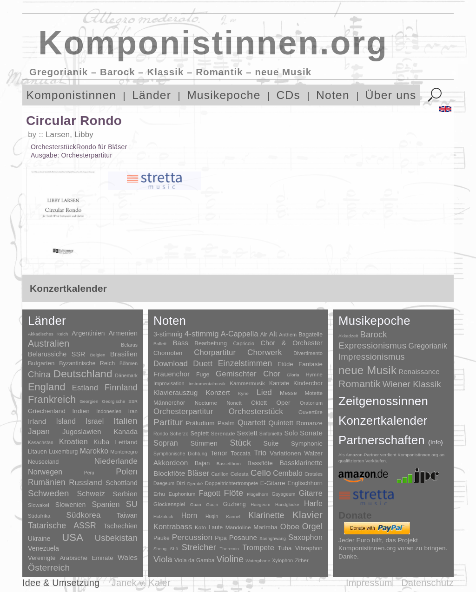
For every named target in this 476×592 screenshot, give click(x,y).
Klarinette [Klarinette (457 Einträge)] (266, 515)
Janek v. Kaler (141, 583)
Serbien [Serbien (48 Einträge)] (125, 494)
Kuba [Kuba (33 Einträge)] (101, 442)
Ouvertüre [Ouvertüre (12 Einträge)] (310, 412)
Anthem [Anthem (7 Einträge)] (288, 334)
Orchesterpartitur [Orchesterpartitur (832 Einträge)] (183, 411)
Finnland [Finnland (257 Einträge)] (121, 387)
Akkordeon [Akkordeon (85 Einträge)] (170, 463)
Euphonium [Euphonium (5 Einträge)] (181, 494)
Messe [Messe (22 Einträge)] (288, 393)
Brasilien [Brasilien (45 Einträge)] (124, 354)
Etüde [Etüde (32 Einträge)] (285, 364)
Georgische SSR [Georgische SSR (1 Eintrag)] (120, 401)
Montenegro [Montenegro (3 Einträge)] (124, 451)
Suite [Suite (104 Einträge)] (271, 443)
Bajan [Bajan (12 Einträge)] (202, 463)
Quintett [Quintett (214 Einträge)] (280, 423)
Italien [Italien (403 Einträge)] (125, 421)
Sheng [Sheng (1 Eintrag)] (159, 548)
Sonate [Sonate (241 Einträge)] (311, 433)
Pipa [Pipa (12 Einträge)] (220, 538)
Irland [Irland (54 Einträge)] (37, 421)
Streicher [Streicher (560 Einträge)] (199, 547)
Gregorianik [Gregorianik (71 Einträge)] (427, 346)
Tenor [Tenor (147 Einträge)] (218, 453)
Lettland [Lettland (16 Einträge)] (126, 442)
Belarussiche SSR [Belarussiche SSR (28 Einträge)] (57, 354)
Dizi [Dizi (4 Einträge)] (181, 483)
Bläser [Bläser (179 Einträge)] (198, 473)
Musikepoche (223, 95)
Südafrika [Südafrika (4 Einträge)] (39, 516)
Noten (333, 95)
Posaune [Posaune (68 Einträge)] (243, 537)
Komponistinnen (71, 95)
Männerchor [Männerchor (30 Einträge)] (169, 403)
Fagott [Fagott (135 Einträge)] (209, 493)
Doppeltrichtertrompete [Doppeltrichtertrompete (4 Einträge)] (231, 483)
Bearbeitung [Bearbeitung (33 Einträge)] (210, 343)
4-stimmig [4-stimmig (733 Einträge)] (202, 333)
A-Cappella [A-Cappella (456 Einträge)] (239, 333)
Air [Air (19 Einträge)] (263, 334)
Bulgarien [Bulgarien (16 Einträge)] (41, 363)
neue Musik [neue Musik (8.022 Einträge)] (367, 370)
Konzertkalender (383, 420)
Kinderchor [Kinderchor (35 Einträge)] (308, 383)
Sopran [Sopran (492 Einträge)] (165, 443)
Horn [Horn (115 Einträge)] (189, 516)
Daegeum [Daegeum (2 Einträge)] (163, 483)
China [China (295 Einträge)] (39, 374)
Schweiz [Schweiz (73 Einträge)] (91, 494)
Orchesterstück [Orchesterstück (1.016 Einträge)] (256, 411)
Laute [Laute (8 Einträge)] (216, 527)
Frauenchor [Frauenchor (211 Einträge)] (171, 374)
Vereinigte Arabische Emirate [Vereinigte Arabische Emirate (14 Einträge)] (70, 557)
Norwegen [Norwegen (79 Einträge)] (45, 471)
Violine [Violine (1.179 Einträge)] (230, 559)
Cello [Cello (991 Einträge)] (261, 473)
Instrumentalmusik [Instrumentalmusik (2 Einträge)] (207, 383)
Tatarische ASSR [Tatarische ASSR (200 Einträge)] (62, 525)
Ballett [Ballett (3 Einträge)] (159, 343)
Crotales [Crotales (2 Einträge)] (313, 474)
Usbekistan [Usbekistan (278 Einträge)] (116, 538)
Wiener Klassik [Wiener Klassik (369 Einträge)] (412, 384)
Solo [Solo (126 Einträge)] (291, 433)
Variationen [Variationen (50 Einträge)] (285, 453)
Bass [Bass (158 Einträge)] (180, 343)
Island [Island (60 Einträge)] (66, 421)
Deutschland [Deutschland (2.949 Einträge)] (82, 374)
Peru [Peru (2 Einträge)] (89, 472)
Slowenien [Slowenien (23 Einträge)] (70, 504)
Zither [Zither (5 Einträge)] (301, 560)
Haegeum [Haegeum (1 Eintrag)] (260, 504)
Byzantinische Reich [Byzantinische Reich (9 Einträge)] (87, 363)
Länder (151, 95)
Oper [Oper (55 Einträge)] (283, 402)
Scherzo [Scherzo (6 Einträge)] (179, 433)
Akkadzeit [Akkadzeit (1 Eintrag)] (348, 335)
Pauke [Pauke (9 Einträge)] (161, 538)
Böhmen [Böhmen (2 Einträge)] (128, 363)
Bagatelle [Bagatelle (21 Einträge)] (310, 334)
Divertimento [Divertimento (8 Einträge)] (308, 353)
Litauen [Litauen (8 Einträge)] (37, 451)
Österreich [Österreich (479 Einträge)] (49, 567)
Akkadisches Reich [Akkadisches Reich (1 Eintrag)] (48, 333)
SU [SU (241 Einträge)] (132, 504)
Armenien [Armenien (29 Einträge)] (123, 333)
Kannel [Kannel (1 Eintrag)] (233, 516)
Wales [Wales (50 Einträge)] (128, 557)
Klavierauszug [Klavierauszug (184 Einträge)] (175, 392)
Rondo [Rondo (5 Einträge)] (160, 433)
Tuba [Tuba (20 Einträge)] (284, 548)
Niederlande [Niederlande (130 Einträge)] (116, 461)
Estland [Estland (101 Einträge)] (85, 387)
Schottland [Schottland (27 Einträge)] (122, 483)
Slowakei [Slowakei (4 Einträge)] (38, 505)
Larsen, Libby (69, 134)
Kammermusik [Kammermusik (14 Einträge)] (247, 383)
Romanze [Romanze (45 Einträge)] (309, 423)
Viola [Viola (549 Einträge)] (162, 559)
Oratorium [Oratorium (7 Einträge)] (311, 403)
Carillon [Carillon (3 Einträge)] (220, 474)
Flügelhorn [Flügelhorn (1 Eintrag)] (257, 494)
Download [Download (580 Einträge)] (170, 363)
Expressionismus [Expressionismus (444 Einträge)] (372, 345)
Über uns (390, 95)
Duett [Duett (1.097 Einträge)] (202, 363)
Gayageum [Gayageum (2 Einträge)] (284, 494)
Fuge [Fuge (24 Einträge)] (203, 374)
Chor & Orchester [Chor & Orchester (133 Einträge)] (291, 343)
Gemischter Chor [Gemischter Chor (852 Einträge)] (248, 373)
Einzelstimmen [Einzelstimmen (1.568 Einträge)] (245, 363)
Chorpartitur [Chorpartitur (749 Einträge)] (215, 352)
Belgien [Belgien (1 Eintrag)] (98, 354)
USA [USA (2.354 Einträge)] (72, 537)
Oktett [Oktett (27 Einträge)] (259, 403)
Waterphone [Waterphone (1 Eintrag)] (257, 560)
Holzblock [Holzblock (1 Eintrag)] (163, 516)
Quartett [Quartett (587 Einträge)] (251, 422)
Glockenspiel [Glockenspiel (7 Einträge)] (169, 504)
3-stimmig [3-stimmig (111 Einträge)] (168, 334)
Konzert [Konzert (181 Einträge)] (218, 392)
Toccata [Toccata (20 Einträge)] (241, 453)
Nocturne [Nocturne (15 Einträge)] (206, 403)
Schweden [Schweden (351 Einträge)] (48, 493)
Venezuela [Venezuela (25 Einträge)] (43, 548)
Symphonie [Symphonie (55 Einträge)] (307, 443)
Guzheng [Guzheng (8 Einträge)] (234, 504)
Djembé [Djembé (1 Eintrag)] (195, 483)
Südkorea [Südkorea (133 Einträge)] (83, 515)
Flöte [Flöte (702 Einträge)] (233, 493)
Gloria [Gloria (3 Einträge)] (293, 374)
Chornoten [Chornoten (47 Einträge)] (167, 352)
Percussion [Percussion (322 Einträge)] (192, 537)
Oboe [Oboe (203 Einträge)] (289, 526)
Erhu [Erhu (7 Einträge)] (159, 494)
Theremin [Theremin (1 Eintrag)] (229, 548)
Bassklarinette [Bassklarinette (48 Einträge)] (301, 463)
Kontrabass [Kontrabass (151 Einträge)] (172, 526)
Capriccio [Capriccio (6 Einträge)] (244, 343)
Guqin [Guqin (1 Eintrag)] (212, 504)
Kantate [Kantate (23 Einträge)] (279, 383)
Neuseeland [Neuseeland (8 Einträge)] (43, 462)
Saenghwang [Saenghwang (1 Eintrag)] (272, 538)
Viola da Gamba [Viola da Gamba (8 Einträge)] (194, 560)
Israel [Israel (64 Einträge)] (95, 421)
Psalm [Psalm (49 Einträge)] (226, 423)
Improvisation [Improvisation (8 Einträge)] (169, 383)
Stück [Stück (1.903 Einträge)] (240, 442)
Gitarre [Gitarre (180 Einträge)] (311, 493)
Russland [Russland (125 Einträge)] (85, 482)
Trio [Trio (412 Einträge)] (260, 453)
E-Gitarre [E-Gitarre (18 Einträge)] (272, 483)
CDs (289, 95)
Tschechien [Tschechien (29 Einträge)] (121, 526)
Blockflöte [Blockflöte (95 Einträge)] (169, 473)
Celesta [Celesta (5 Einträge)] (240, 474)
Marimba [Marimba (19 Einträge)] (265, 527)
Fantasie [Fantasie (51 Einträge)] (310, 364)
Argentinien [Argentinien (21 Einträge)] (88, 333)
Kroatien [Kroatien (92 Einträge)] (73, 441)
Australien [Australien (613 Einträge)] (48, 343)
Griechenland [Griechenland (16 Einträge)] (47, 411)
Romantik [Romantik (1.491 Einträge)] (359, 383)
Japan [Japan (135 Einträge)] (39, 431)
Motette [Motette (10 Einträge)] (314, 393)
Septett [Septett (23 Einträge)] (200, 433)
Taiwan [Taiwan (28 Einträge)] (127, 515)
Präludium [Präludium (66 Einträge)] (199, 423)
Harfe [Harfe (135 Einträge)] (313, 503)
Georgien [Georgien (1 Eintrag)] (88, 401)
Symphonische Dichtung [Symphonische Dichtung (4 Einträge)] (180, 453)
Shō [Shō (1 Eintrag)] (174, 548)
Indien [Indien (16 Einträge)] (81, 411)
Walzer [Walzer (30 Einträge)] (313, 453)
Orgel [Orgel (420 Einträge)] (312, 526)
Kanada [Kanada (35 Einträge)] (126, 431)
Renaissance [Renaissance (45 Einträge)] (419, 371)
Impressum (369, 583)
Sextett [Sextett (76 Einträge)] (247, 433)
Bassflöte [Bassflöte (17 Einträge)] (259, 463)
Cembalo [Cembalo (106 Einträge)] (288, 473)
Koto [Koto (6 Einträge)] (200, 527)
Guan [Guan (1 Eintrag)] (195, 504)
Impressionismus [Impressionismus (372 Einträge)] (371, 357)
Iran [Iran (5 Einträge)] (133, 411)
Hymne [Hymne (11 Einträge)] (314, 374)
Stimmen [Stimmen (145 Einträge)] (203, 443)
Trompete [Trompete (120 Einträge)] (258, 548)
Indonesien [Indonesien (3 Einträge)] (108, 411)
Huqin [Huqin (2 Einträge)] (211, 516)
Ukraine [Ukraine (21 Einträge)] (39, 538)
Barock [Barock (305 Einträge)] (373, 334)
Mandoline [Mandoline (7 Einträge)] (238, 527)
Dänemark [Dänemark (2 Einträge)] (126, 375)
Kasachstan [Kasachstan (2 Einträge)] (40, 442)
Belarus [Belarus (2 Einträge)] (129, 345)
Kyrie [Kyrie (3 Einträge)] (243, 393)
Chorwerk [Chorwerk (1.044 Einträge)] (264, 352)
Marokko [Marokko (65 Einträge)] (94, 451)
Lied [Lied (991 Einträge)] (264, 392)
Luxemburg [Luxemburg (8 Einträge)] (63, 451)
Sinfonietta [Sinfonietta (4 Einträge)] (271, 433)
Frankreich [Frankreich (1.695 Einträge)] (52, 399)
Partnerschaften (390, 440)
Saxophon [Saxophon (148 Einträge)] (305, 537)
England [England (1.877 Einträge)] (47, 387)
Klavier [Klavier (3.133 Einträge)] (307, 514)
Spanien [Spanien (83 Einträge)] (105, 504)
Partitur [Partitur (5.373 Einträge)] (168, 422)
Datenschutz (428, 583)
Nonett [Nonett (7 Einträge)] (234, 403)
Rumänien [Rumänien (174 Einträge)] (47, 482)
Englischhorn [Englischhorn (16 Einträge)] (305, 483)
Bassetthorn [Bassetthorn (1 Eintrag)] (229, 463)
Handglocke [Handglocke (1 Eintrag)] (287, 504)
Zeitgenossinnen (383, 401)
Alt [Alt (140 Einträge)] (273, 334)
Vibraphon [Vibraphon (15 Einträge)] (309, 548)
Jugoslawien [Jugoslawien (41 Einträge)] (81, 431)
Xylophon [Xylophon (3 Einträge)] (282, 560)
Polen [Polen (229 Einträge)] (127, 471)
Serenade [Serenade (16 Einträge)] (223, 433)
